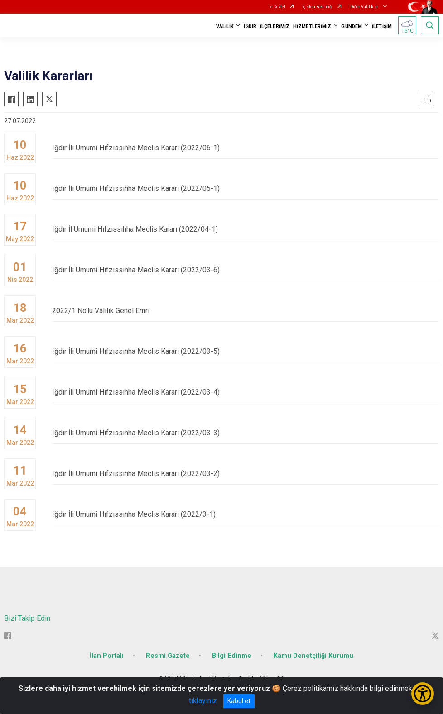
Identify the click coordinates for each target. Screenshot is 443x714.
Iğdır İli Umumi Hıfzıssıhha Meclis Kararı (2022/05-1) (245, 188)
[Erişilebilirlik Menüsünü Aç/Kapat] (422, 693)
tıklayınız (203, 700)
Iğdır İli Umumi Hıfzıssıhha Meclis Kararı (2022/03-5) (245, 351)
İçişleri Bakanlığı (318, 7)
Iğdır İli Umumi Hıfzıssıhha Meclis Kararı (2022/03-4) (245, 392)
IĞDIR (250, 26)
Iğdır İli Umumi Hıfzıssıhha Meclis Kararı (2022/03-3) (245, 432)
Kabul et (238, 700)
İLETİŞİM (382, 26)
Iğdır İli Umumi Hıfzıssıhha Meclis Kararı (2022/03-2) (245, 473)
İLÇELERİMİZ (274, 26)
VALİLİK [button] (225, 26)
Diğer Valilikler (364, 7)
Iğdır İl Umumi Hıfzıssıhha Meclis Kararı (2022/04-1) (245, 229)
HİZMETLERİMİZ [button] (312, 26)
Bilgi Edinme (231, 656)
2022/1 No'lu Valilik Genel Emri (245, 310)
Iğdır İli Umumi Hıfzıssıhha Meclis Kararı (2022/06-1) (245, 147)
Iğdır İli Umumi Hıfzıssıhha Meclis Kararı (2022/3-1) (245, 514)
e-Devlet (277, 7)
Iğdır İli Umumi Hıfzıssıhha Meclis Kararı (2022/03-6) (245, 270)
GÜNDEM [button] (351, 26)
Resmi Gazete (168, 656)
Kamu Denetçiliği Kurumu (313, 656)
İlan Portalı (107, 656)
